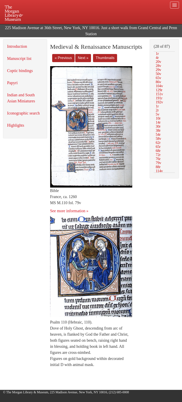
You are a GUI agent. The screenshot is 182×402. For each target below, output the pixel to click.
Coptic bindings (20, 70)
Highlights (15, 125)
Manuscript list (19, 58)
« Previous (63, 58)
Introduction (17, 46)
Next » (83, 58)
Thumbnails (105, 58)
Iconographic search (23, 113)
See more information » (69, 211)
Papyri (12, 83)
